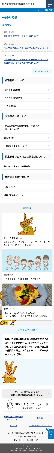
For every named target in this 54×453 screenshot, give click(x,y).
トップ (36, 10)
